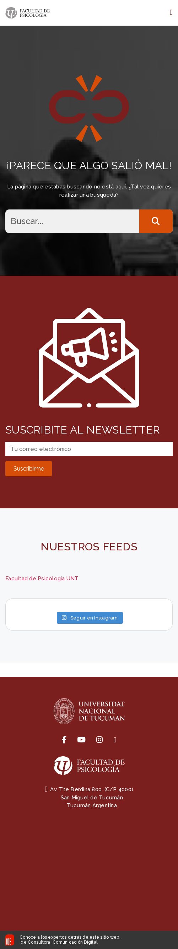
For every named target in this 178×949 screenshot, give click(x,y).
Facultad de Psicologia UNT (42, 578)
